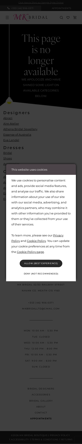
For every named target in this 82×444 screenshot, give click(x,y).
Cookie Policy (36, 240)
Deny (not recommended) (41, 273)
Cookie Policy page (30, 251)
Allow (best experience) (41, 263)
